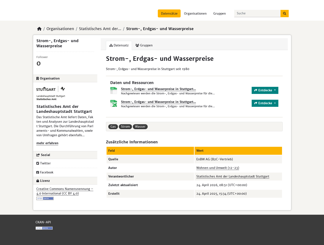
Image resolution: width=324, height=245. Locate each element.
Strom (125, 127)
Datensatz (119, 45)
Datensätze (169, 13)
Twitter (43, 163)
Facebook (44, 172)
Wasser (140, 127)
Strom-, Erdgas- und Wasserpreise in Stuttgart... (158, 89)
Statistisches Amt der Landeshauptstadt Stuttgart (232, 176)
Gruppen (219, 13)
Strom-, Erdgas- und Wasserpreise (160, 28)
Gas (113, 127)
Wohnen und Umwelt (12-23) (217, 168)
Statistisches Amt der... (100, 28)
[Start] (39, 28)
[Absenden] (285, 13)
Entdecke (263, 90)
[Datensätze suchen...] (257, 13)
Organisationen (195, 13)
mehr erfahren (47, 143)
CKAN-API (43, 222)
